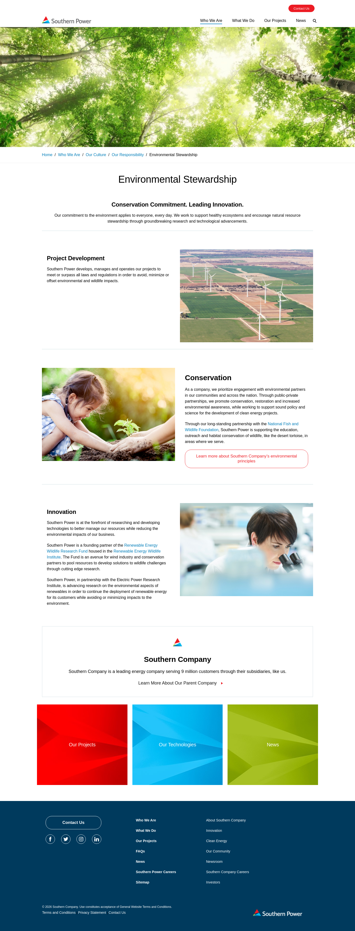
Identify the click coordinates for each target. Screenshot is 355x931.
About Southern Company (226, 820)
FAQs (140, 851)
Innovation (214, 831)
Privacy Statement (92, 913)
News (140, 862)
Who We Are (146, 820)
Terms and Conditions (58, 913)
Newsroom (214, 862)
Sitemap (142, 882)
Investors (213, 882)
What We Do (146, 831)
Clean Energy (216, 841)
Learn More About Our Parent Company (177, 683)
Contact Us (73, 822)
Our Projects (146, 841)
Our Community (218, 851)
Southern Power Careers (156, 872)
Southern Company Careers (227, 872)
